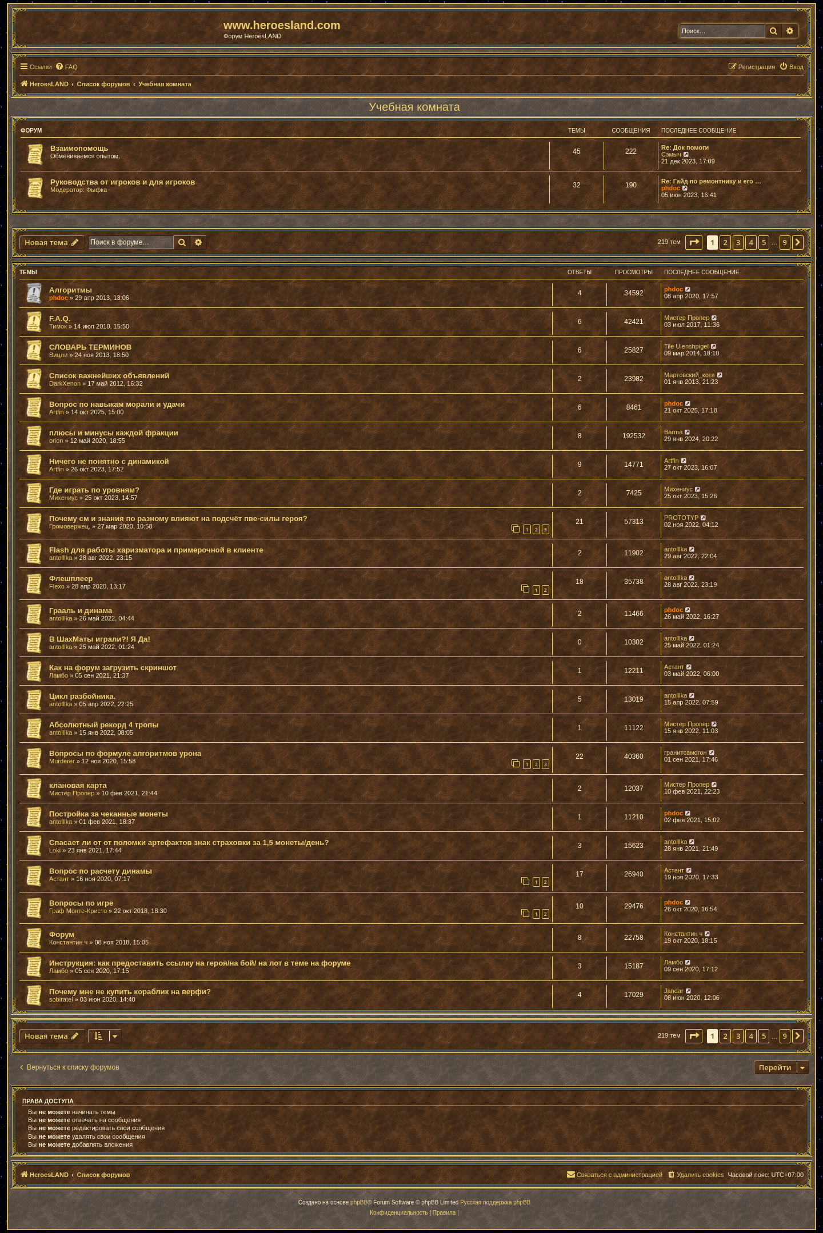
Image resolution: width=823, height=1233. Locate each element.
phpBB (358, 1202)
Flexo (57, 586)
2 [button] (725, 242)
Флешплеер (71, 578)
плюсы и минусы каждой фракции (113, 433)
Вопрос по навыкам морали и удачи (117, 404)
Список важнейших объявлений (109, 375)
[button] (693, 242)
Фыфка (96, 189)
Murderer (62, 761)
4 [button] (751, 242)
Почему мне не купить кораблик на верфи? (130, 991)
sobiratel (61, 999)
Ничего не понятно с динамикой (109, 461)
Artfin (56, 412)
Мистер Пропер (686, 317)
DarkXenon (65, 383)
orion (56, 440)
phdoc (670, 188)
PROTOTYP (681, 517)
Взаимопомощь (79, 148)
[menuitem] (66, 67)
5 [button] (764, 242)
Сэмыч (671, 154)
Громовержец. (69, 526)
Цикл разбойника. (82, 696)
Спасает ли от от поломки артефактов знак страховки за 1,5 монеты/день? (189, 842)
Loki (55, 850)
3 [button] (738, 242)
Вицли (58, 354)
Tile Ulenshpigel (686, 346)
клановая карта (78, 785)
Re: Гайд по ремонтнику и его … (711, 181)
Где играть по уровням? (94, 490)
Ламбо (58, 675)
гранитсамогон (685, 752)
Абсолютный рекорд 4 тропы (104, 724)
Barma (673, 432)
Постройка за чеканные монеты (108, 814)
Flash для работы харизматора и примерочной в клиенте (156, 550)
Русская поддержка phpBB (495, 1202)
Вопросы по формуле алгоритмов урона (125, 753)
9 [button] (785, 242)
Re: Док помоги (685, 147)
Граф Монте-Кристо (78, 910)
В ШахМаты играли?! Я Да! (99, 639)
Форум (61, 934)
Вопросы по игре (81, 903)
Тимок (58, 326)
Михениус (63, 497)
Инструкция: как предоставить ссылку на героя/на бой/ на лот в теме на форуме (200, 963)
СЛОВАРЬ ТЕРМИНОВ (90, 347)
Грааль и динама (80, 610)
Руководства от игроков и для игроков (122, 182)
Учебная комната (414, 107)
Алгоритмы (70, 290)
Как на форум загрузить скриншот (113, 667)
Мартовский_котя (689, 374)
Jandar (674, 990)
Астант (674, 666)
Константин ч (68, 942)
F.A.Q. (59, 318)
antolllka (60, 557)
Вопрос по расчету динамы (100, 871)
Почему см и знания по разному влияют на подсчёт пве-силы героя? (178, 518)
